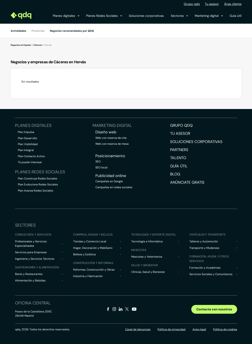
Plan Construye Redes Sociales (37, 178)
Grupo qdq (192, 4)
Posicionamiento (110, 156)
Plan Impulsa (26, 132)
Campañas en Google (109, 181)
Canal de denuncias (137, 329)
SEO (98, 161)
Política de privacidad (172, 329)
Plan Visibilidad (28, 144)
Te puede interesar (30, 162)
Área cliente (232, 4)
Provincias (38, 31)
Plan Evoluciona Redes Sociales (38, 184)
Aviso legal (199, 329)
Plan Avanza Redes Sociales (35, 190)
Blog (175, 174)
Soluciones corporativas (146, 16)
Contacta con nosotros (214, 309)
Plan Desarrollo (27, 138)
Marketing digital (209, 16)
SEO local (101, 167)
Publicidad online (110, 175)
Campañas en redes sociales (113, 187)
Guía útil (235, 16)
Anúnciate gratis (187, 182)
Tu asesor (212, 4)
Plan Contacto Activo (31, 156)
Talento (178, 157)
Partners (179, 149)
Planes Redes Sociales (104, 16)
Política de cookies (225, 329)
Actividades (18, 31)
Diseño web (105, 132)
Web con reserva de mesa (112, 144)
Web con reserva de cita (111, 138)
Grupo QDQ (181, 125)
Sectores (179, 16)
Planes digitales (66, 16)
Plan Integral (26, 150)
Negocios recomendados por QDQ (72, 31)
